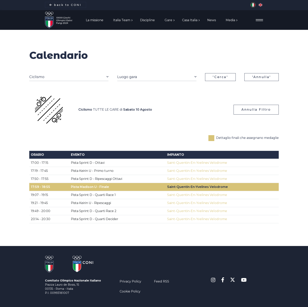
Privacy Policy (130, 281)
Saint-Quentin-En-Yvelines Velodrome (197, 163)
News (211, 20)
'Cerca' (220, 77)
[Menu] (259, 20)
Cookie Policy (130, 291)
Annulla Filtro (256, 109)
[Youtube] (244, 280)
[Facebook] (222, 280)
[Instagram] (213, 280)
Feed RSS (161, 281)
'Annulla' (261, 77)
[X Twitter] (232, 279)
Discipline (147, 20)
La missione (94, 20)
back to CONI (65, 5)
